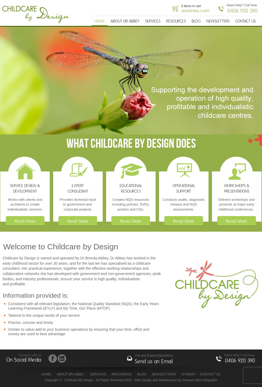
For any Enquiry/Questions (154, 360)
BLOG (196, 21)
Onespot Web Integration (199, 380)
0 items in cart (195, 9)
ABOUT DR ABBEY (125, 21)
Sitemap (188, 374)
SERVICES (152, 21)
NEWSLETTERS (217, 21)
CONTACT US (245, 21)
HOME (99, 21)
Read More (25, 221)
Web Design (143, 380)
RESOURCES (176, 21)
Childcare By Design (37, 14)
